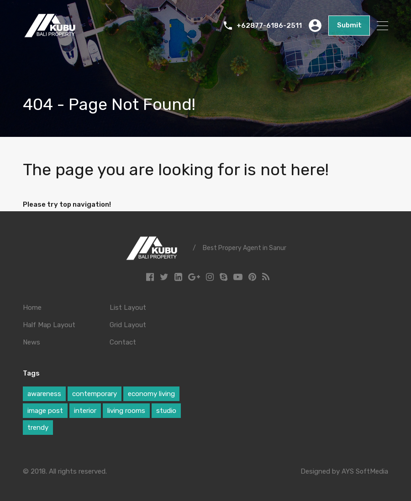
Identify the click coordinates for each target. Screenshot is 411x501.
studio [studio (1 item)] (166, 411)
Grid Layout (128, 325)
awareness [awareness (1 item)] (44, 394)
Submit (349, 25)
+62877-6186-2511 (270, 25)
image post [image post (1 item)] (45, 411)
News (31, 342)
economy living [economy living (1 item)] (151, 394)
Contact (123, 342)
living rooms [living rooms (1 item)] (126, 411)
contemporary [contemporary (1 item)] (94, 394)
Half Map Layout (49, 325)
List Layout (128, 307)
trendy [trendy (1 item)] (37, 427)
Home (32, 307)
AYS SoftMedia (364, 471)
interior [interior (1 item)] (85, 411)
